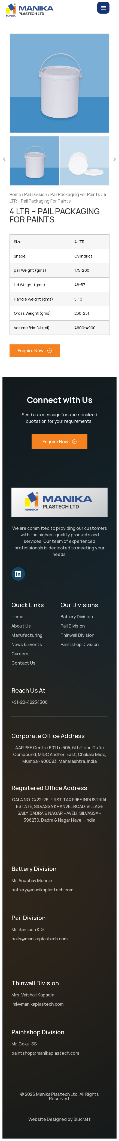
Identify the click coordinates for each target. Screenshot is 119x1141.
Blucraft (82, 1119)
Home (15, 194)
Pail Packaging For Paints (75, 194)
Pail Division (35, 194)
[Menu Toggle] (103, 7)
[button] (4, 159)
